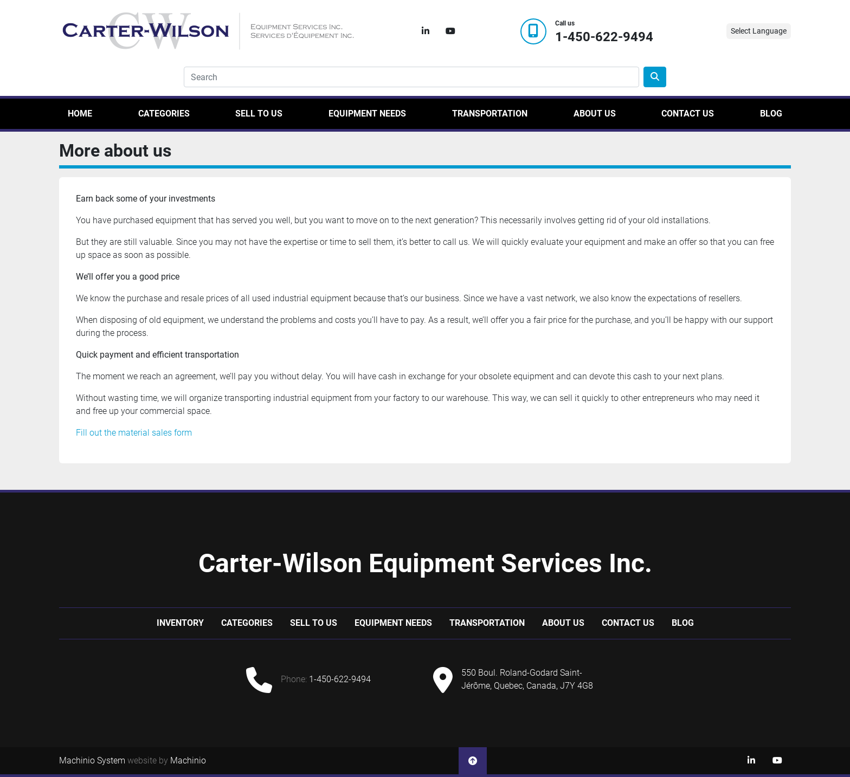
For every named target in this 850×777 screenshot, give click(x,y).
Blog (771, 113)
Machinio (188, 760)
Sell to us (258, 113)
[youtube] (450, 31)
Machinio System (92, 760)
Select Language (759, 31)
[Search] (411, 77)
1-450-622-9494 (604, 37)
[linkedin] (425, 31)
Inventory (180, 623)
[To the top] (473, 760)
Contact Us (687, 113)
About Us (595, 113)
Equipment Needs (367, 113)
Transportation (489, 113)
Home (80, 113)
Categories (164, 113)
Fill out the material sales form (134, 433)
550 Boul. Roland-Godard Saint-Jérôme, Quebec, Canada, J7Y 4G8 (527, 679)
